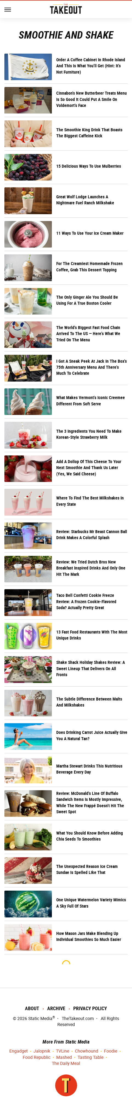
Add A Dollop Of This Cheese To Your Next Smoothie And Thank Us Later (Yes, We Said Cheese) (88, 467)
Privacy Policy (90, 1008)
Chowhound (86, 1051)
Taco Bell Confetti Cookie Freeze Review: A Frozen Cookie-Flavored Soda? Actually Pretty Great (86, 601)
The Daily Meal (66, 1063)
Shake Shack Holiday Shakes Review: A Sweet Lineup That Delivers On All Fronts (90, 668)
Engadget (18, 1051)
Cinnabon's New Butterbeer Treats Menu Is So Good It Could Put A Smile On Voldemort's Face (91, 99)
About (32, 1008)
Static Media (40, 1018)
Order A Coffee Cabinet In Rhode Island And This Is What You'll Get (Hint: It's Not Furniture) (90, 66)
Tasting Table (90, 1057)
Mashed (64, 1057)
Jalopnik (41, 1051)
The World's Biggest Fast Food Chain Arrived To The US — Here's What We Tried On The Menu (88, 333)
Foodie (110, 1051)
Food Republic (36, 1057)
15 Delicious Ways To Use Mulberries (88, 166)
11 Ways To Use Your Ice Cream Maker (89, 233)
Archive (56, 1008)
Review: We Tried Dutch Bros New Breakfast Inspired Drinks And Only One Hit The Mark (90, 568)
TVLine (62, 1051)
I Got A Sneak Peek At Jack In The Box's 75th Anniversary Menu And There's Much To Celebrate (91, 367)
